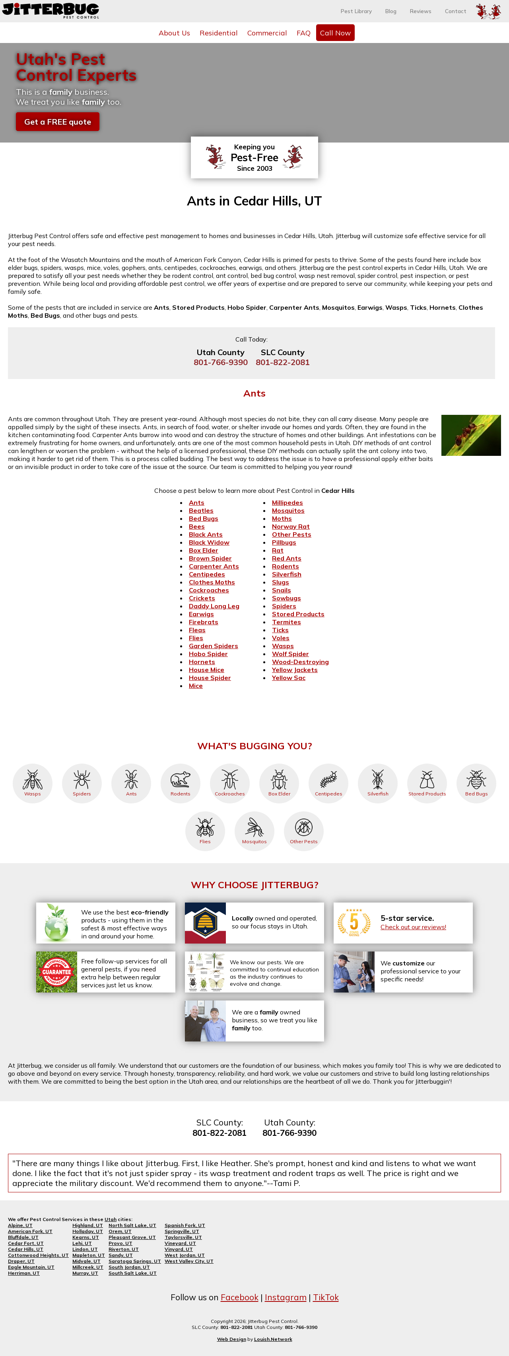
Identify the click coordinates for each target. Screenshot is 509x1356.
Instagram (286, 1297)
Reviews (420, 11)
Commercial (267, 32)
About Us (174, 32)
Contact (455, 11)
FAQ (304, 32)
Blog (390, 11)
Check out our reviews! (413, 927)
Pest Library (356, 11)
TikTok (326, 1297)
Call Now (335, 32)
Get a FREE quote (57, 122)
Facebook (239, 1297)
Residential (219, 32)
